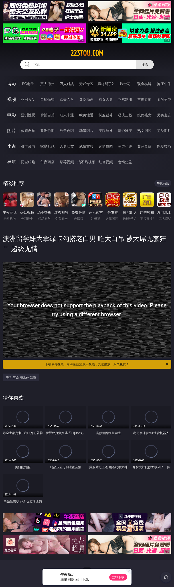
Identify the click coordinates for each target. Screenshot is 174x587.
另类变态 (164, 115)
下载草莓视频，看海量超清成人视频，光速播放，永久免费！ (107, 364)
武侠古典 (86, 146)
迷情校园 (106, 146)
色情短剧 (125, 161)
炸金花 (125, 83)
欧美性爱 (86, 115)
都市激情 (28, 146)
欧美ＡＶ (67, 99)
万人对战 (67, 83)
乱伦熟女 (144, 115)
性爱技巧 (164, 146)
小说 (11, 146)
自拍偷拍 (47, 99)
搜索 (144, 64)
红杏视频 (106, 161)
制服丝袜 (106, 115)
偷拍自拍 (47, 115)
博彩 (11, 84)
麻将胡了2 (105, 83)
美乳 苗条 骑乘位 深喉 (21, 377)
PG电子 (28, 83)
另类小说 (125, 146)
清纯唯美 (125, 130)
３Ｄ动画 (86, 99)
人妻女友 (67, 146)
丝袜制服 (125, 99)
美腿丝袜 (106, 130)
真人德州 (47, 83)
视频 (11, 99)
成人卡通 (67, 115)
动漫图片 (86, 130)
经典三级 (125, 115)
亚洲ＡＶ (28, 99)
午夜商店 (47, 161)
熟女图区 (144, 130)
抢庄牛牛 (164, 83)
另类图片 (164, 130)
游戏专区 (86, 83)
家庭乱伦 (47, 146)
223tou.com (87, 53)
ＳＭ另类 (164, 99)
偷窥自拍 (28, 130)
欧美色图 (67, 130)
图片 (11, 130)
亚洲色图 (47, 130)
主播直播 (144, 99)
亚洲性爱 (28, 115)
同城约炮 (28, 161)
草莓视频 (67, 161)
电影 (11, 115)
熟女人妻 (106, 99)
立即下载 (118, 577)
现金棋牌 (144, 83)
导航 (11, 162)
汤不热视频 (86, 161)
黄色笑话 (144, 146)
